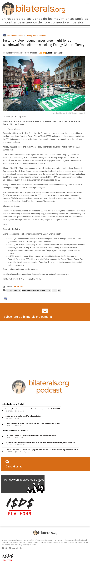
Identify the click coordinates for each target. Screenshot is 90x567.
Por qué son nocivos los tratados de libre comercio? (35, 479)
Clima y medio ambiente (36, 36)
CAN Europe (18, 287)
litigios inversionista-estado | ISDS (36, 290)
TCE (54, 290)
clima (9, 290)
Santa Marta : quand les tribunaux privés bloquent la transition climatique (30, 435)
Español (50, 53)
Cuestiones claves (15, 36)
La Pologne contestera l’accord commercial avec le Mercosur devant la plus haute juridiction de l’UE (40, 442)
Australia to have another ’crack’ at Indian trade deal (23, 416)
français (59, 53)
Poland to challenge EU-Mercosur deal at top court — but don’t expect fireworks (32, 423)
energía (17, 290)
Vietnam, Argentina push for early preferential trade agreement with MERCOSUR (32, 409)
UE (59, 290)
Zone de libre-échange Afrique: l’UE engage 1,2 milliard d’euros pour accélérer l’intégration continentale (41, 450)
